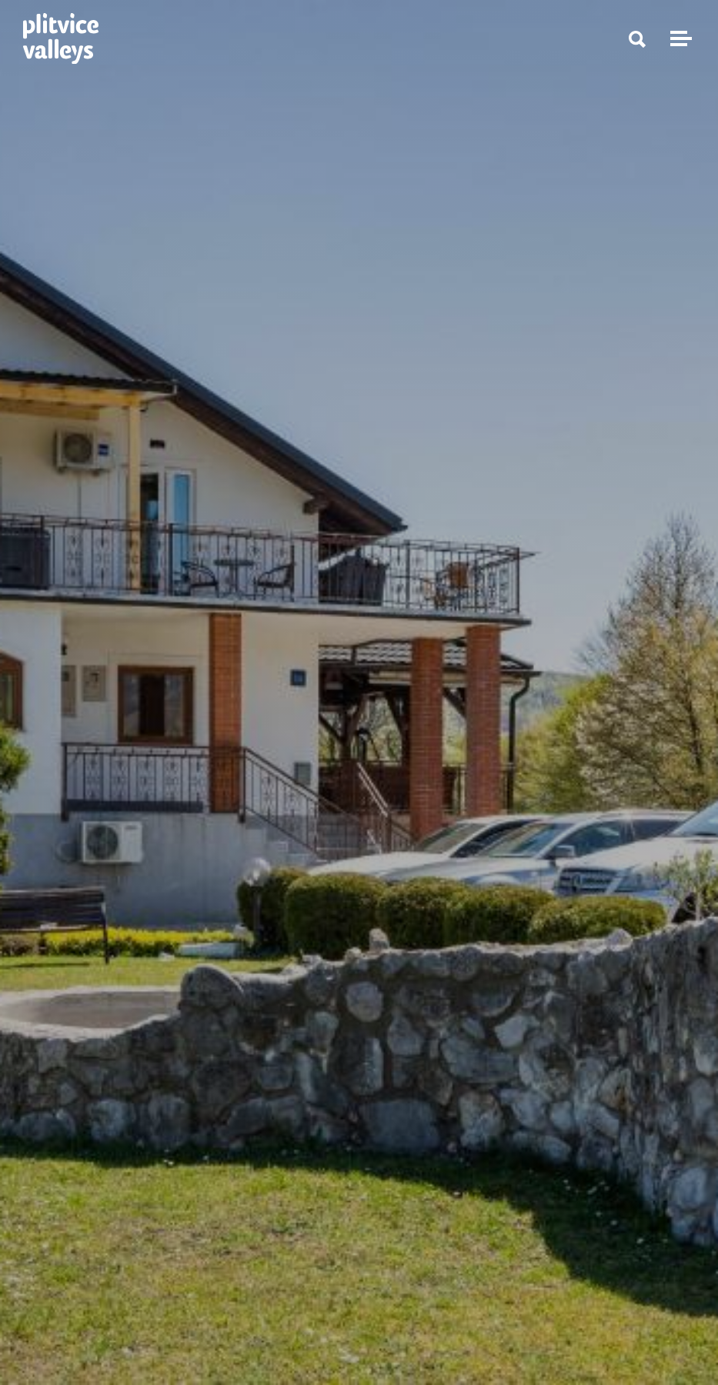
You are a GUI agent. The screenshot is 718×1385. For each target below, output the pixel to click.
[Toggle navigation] (679, 38)
